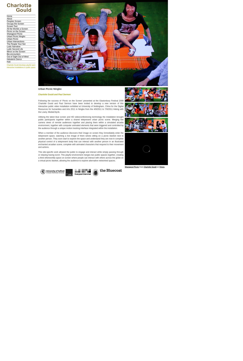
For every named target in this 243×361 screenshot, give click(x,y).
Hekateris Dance (14, 59)
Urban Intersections (15, 41)
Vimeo (162, 167)
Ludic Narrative (13, 46)
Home (9, 16)
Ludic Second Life (15, 49)
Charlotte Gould (150, 167)
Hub (8, 62)
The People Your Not (16, 44)
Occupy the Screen (15, 24)
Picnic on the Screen (16, 31)
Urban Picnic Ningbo (16, 36)
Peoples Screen (14, 21)
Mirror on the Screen (16, 51)
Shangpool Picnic (14, 34)
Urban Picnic (12, 39)
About (9, 19)
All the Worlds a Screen (17, 29)
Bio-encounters (13, 54)
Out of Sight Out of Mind (18, 57)
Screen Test (12, 26)
